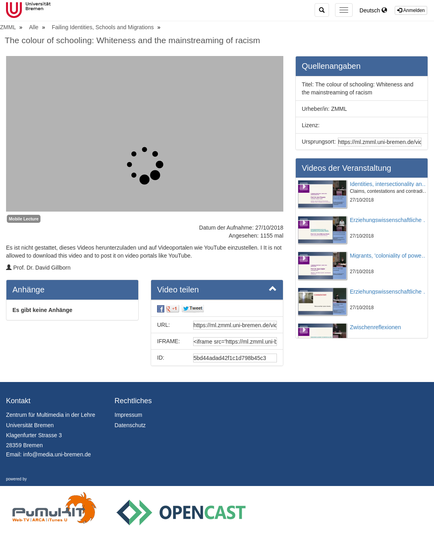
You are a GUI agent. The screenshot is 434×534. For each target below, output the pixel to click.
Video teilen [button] (217, 289)
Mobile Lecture (23, 218)
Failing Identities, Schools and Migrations (103, 27)
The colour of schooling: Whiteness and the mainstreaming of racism (132, 40)
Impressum (128, 415)
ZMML (8, 27)
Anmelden (411, 10)
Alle (34, 27)
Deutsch (373, 10)
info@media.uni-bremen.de (57, 454)
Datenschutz (130, 425)
